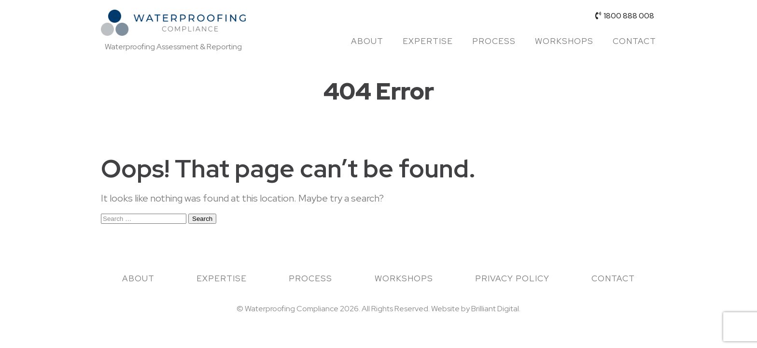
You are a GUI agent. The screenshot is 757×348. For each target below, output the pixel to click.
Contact (634, 41)
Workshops (564, 41)
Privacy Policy (512, 278)
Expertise (428, 41)
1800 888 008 (624, 16)
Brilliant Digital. (495, 309)
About (367, 41)
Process (494, 41)
